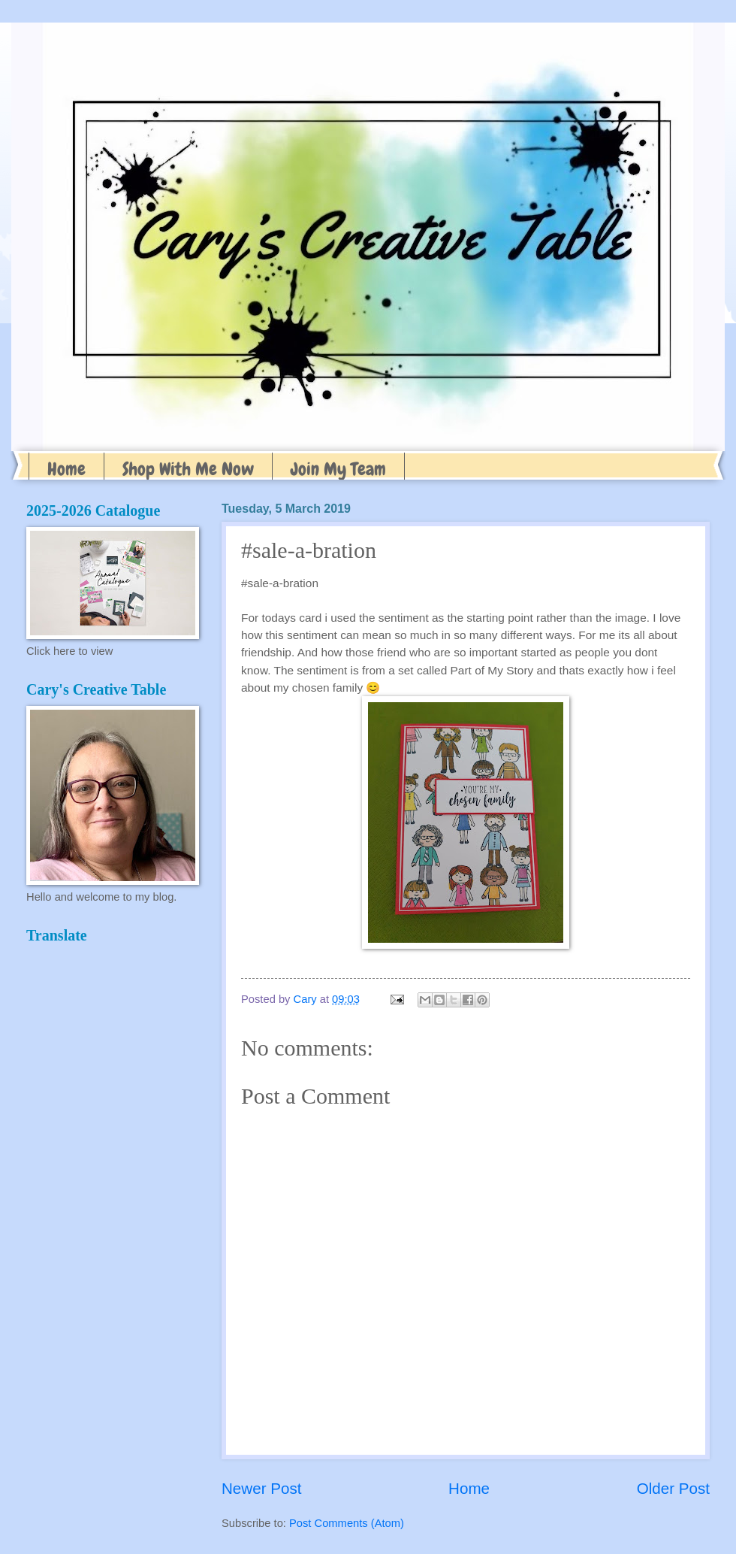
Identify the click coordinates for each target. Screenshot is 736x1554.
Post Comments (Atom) (346, 1523)
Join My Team (338, 468)
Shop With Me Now (188, 468)
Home (66, 468)
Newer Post (261, 1488)
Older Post (673, 1488)
